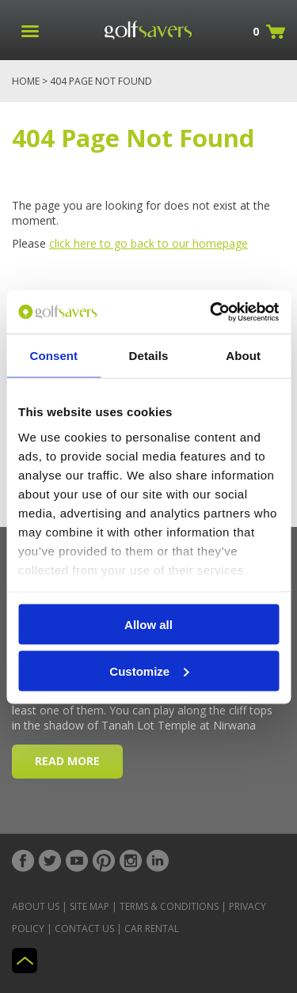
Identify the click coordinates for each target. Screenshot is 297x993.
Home (26, 81)
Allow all (148, 624)
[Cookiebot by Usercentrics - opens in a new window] (211, 311)
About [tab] (243, 355)
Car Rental (151, 928)
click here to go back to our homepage (148, 243)
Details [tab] (149, 355)
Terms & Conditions (169, 906)
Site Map (89, 906)
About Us (35, 906)
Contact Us (84, 928)
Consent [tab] (53, 355)
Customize (148, 670)
